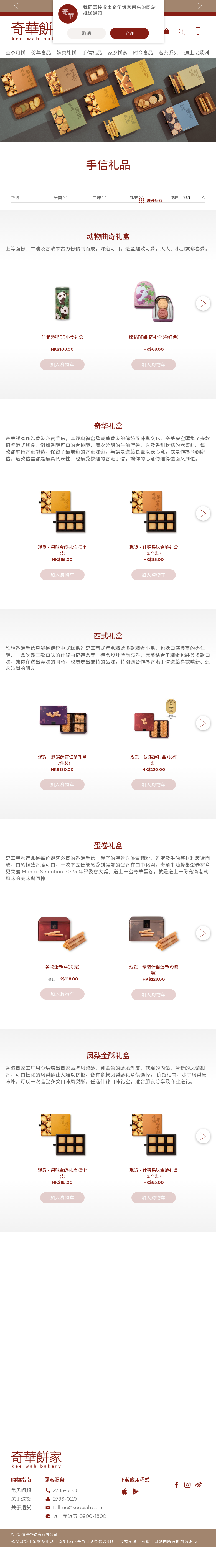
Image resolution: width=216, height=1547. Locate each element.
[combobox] (181, 31)
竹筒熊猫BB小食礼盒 (62, 376)
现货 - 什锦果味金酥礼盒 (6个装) (153, 626)
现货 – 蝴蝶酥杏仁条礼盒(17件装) (62, 875)
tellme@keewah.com (77, 1507)
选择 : (176, 197)
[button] (203, 323)
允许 (129, 33)
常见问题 (21, 1490)
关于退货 (21, 1507)
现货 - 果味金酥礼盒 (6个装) (62, 626)
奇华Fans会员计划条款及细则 (87, 1541)
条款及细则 (43, 1541)
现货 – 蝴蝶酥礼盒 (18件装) (154, 875)
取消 (87, 33)
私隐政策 (19, 1541)
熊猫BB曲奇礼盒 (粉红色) (153, 376)
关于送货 (21, 1498)
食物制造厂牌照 (135, 1541)
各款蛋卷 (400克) (62, 1125)
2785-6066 (66, 1490)
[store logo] (39, 31)
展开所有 (150, 197)
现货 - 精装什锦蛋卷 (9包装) (153, 1125)
